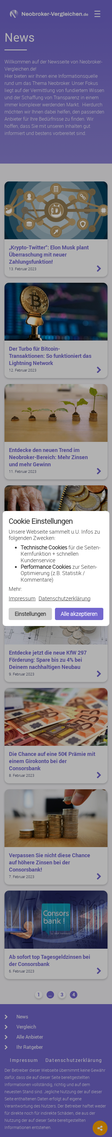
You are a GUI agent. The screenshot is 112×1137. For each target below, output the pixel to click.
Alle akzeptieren (79, 613)
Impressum (22, 598)
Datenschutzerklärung (64, 598)
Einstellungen (30, 613)
